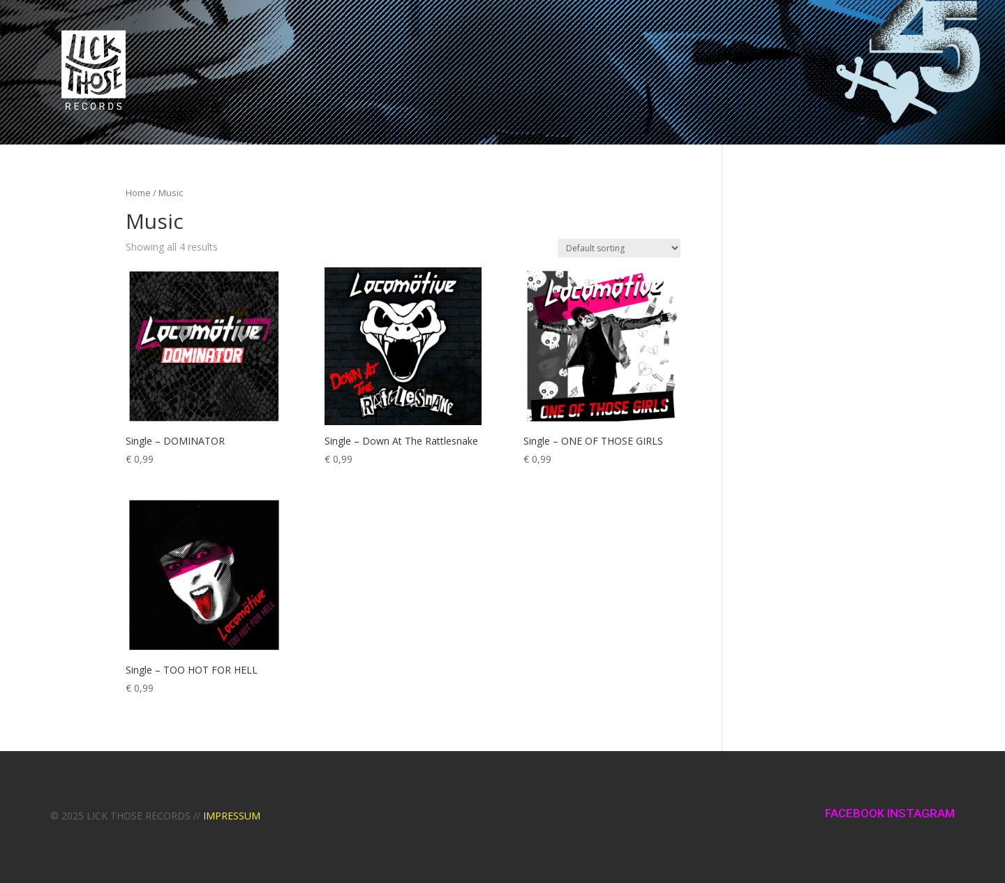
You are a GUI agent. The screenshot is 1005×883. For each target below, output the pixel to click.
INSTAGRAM (921, 813)
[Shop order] (619, 248)
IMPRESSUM (231, 815)
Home (138, 192)
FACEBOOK (856, 813)
